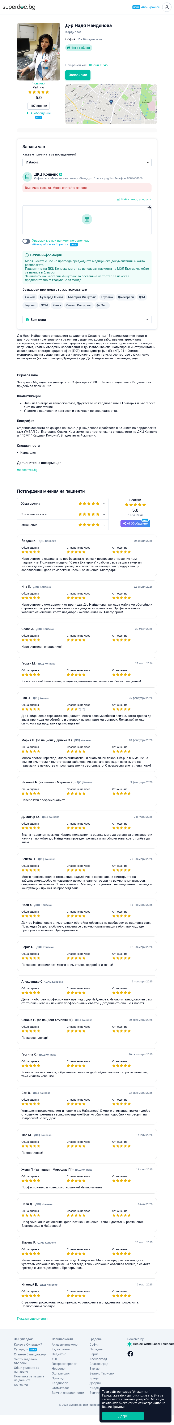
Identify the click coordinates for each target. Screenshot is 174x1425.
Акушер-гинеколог (65, 1344)
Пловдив (96, 1349)
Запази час (78, 75)
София (94, 1344)
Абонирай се (146, 7)
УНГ (55, 1359)
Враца (94, 1378)
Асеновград (98, 1359)
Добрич (95, 1383)
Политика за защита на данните (29, 1378)
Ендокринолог (62, 1349)
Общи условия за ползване (26, 1369)
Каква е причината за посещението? (49, 154)
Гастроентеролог (64, 1364)
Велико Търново (102, 1373)
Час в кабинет (78, 47)
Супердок (25, 1349)
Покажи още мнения (32, 1318)
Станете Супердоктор (30, 1354)
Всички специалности (68, 1393)
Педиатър (59, 1354)
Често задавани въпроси (26, 1361)
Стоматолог (60, 1388)
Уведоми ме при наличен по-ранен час (60, 242)
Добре (123, 1416)
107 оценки (38, 106)
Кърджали (97, 1388)
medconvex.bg (27, 470)
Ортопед (58, 1378)
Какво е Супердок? (28, 1344)
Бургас (94, 1369)
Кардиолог (60, 1383)
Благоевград (99, 1364)
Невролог (59, 1369)
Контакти (21, 1385)
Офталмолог (61, 1373)
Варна (94, 1354)
